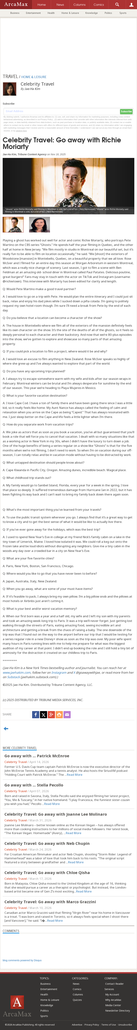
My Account (112, 994)
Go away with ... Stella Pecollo (33, 785)
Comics (77, 989)
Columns (78, 994)
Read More (74, 774)
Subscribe (126, 111)
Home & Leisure (70, 13)
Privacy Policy (92, 1024)
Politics (108, 13)
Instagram (58, 672)
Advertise (77, 1024)
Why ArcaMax (113, 1000)
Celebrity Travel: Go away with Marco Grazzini (50, 901)
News (76, 983)
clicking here (21, 131)
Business (14, 13)
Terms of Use (108, 1024)
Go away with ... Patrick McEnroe (36, 755)
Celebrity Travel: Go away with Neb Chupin (47, 843)
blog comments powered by (22, 960)
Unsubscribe (125, 1024)
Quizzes (77, 1000)
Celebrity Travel (15, 762)
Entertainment (33, 13)
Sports (123, 13)
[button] (12, 183)
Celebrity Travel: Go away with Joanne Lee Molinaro (55, 814)
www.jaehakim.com (17, 672)
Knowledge (91, 13)
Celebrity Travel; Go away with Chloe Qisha (47, 872)
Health (51, 13)
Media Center (113, 1005)
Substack (13, 677)
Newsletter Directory (117, 1010)
